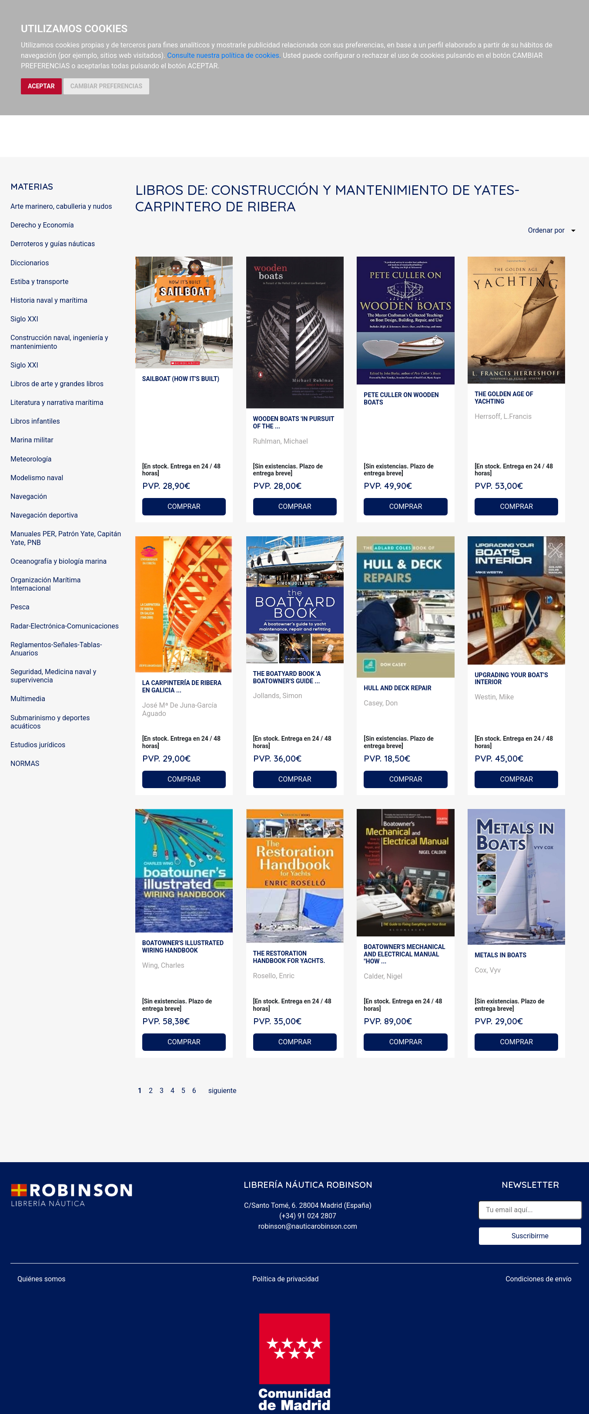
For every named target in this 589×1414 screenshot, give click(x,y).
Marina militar (32, 440)
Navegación (28, 496)
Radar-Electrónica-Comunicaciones (64, 626)
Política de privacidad (285, 1279)
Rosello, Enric (273, 976)
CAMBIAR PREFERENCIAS (106, 86)
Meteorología (30, 459)
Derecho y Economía (42, 225)
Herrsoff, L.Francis (503, 416)
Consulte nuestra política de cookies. (224, 55)
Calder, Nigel (383, 976)
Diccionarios (29, 263)
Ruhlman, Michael (280, 441)
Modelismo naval (36, 478)
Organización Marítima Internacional (45, 584)
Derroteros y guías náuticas (52, 244)
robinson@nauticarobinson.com (307, 1226)
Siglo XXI (24, 319)
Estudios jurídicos (37, 745)
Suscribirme (530, 1236)
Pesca (20, 607)
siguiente (222, 1090)
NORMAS (24, 763)
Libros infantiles (35, 421)
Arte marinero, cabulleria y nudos (61, 206)
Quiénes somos (41, 1279)
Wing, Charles (163, 965)
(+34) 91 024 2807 (307, 1216)
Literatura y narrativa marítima (57, 402)
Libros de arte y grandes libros (57, 384)
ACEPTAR (41, 86)
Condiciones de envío (538, 1279)
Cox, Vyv (488, 970)
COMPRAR (184, 506)
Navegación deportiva (44, 515)
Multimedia (27, 699)
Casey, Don (381, 703)
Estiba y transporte (39, 281)
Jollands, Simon (277, 696)
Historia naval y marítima (48, 300)
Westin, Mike (494, 697)
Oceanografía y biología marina (58, 561)
